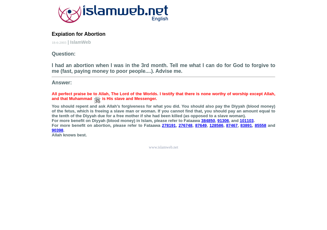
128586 (216, 125)
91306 (223, 120)
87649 (201, 125)
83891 (246, 125)
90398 (57, 130)
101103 (247, 120)
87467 (232, 125)
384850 (208, 120)
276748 (185, 125)
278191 (169, 125)
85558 (260, 125)
